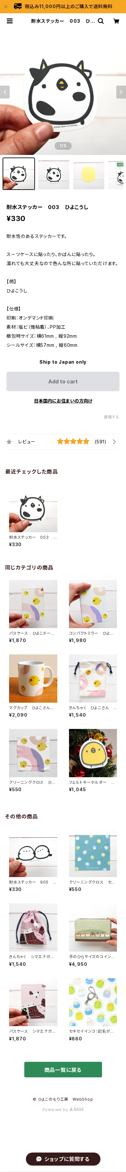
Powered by (63, 1109)
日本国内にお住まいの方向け (63, 401)
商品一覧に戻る (63, 1070)
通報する (112, 417)
